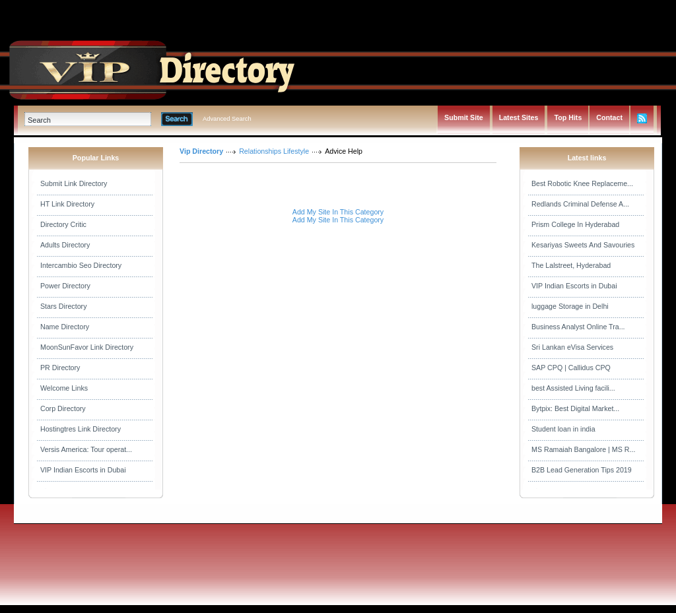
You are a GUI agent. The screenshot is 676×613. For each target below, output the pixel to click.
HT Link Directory (67, 204)
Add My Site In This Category (338, 212)
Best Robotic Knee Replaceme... (582, 183)
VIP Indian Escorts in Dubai (83, 470)
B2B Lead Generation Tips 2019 (581, 470)
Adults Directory (65, 245)
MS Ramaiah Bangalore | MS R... (583, 449)
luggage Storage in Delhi (570, 306)
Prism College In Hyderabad (575, 224)
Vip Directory (201, 151)
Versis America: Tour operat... (86, 449)
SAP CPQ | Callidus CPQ (571, 367)
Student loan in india (563, 429)
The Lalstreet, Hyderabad (571, 265)
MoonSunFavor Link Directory (86, 347)
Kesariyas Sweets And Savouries (582, 245)
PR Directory (60, 367)
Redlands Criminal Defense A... (580, 204)
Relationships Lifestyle (274, 151)
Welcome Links (64, 388)
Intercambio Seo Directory (80, 265)
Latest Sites (519, 117)
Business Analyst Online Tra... (578, 327)
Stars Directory (63, 306)
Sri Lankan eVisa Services (572, 347)
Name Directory (64, 327)
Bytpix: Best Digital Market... (575, 408)
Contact (609, 117)
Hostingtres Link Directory (80, 429)
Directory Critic (63, 224)
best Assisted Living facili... (573, 388)
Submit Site (463, 117)
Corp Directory (63, 408)
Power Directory (65, 286)
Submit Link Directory (73, 183)
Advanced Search (227, 118)
